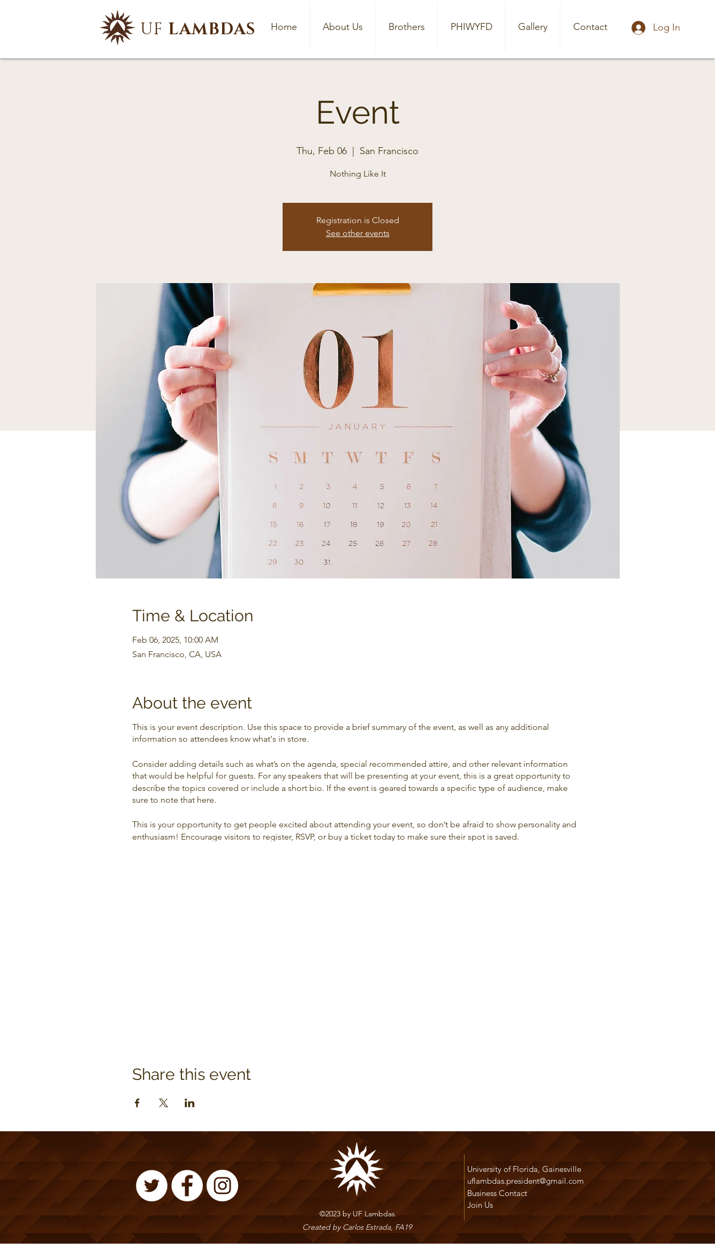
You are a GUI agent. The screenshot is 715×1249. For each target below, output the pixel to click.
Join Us (480, 1205)
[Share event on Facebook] (137, 1103)
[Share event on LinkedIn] (190, 1103)
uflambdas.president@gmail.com (525, 1181)
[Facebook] (187, 1185)
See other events (358, 233)
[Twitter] (152, 1185)
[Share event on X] (163, 1103)
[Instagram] (222, 1185)
